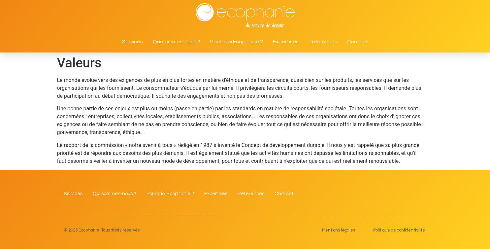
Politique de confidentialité (399, 230)
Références (323, 41)
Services (132, 41)
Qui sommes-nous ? (176, 41)
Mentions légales (338, 230)
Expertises (286, 41)
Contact (357, 41)
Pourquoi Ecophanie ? (236, 41)
